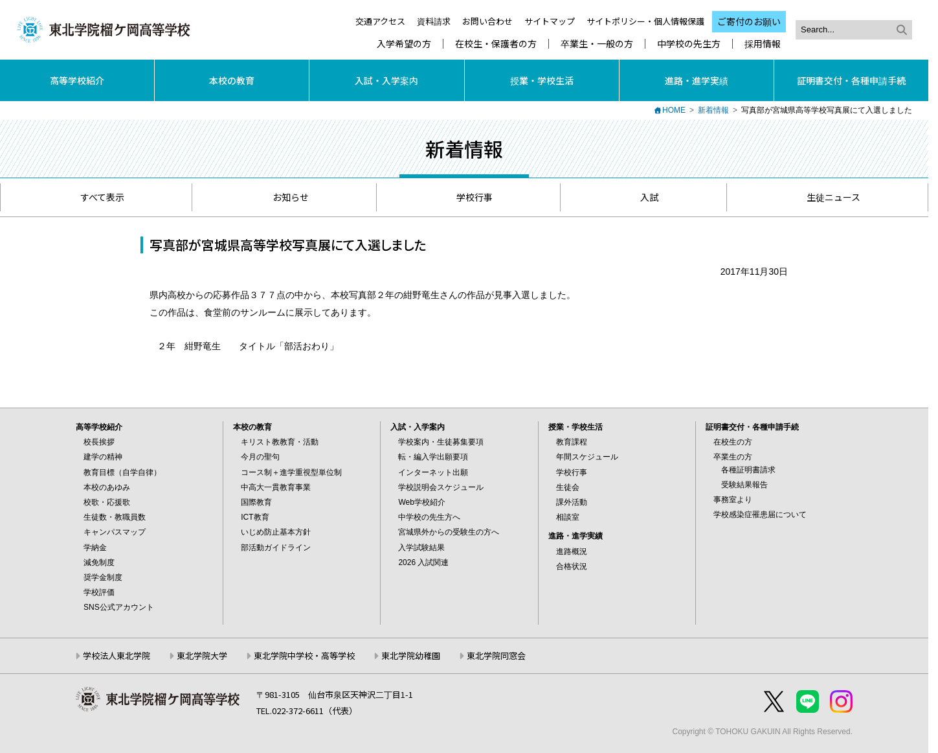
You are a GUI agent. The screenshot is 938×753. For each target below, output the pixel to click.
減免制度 (99, 562)
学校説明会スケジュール (441, 487)
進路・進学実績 (696, 80)
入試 (643, 197)
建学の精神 (103, 456)
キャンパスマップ (115, 532)
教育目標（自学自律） (122, 472)
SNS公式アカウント (119, 607)
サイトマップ (549, 21)
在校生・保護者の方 (496, 44)
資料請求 (434, 21)
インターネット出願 (433, 472)
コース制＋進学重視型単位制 (291, 472)
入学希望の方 (404, 44)
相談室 (567, 517)
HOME (674, 110)
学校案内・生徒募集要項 (441, 441)
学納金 (95, 547)
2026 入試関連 (423, 562)
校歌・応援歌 (107, 502)
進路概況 (571, 551)
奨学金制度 (103, 577)
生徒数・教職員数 (115, 517)
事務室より (732, 499)
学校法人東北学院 (116, 655)
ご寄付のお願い (749, 21)
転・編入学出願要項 (433, 456)
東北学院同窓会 (496, 655)
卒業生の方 (732, 456)
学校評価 (99, 592)
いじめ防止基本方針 (276, 532)
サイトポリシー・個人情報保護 (645, 21)
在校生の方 (732, 441)
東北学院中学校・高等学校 (304, 655)
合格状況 (571, 566)
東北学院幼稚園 (410, 655)
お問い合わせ (487, 21)
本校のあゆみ (107, 487)
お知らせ (284, 197)
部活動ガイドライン (276, 547)
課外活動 (571, 502)
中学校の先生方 (688, 44)
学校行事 (468, 197)
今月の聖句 (260, 456)
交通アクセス (380, 21)
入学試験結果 (421, 547)
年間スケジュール (587, 456)
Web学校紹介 (421, 502)
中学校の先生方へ (429, 517)
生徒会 (567, 487)
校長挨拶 (99, 441)
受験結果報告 (744, 484)
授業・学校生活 (542, 80)
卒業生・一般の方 (597, 44)
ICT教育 (255, 517)
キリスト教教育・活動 (279, 441)
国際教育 (256, 502)
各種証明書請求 (748, 469)
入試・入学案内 (386, 80)
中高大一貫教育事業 (276, 487)
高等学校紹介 (77, 80)
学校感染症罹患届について (760, 514)
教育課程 (571, 441)
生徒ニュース (827, 197)
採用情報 (762, 44)
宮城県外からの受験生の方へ (448, 532)
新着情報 (713, 110)
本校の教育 (231, 80)
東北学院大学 (202, 655)
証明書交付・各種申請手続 (851, 80)
